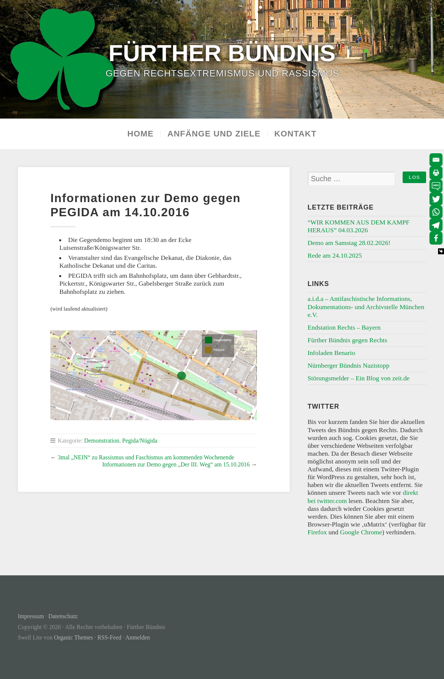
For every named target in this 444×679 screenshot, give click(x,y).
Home (140, 134)
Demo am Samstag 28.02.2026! (349, 242)
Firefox (317, 532)
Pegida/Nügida (139, 440)
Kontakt (295, 134)
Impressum (31, 616)
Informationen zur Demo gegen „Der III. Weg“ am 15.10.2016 (175, 464)
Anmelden (137, 637)
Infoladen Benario (331, 352)
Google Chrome (361, 532)
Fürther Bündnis (222, 53)
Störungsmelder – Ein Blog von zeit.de (359, 378)
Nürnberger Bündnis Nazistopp (349, 365)
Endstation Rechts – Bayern (344, 327)
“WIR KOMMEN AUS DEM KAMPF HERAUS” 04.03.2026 (359, 226)
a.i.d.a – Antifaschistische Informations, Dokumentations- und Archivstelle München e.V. (366, 306)
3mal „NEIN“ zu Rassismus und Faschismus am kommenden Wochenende (146, 457)
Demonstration (101, 440)
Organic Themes (73, 637)
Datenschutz (63, 616)
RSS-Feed (109, 637)
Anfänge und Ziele (214, 134)
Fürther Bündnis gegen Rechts (347, 340)
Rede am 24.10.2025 (335, 255)
